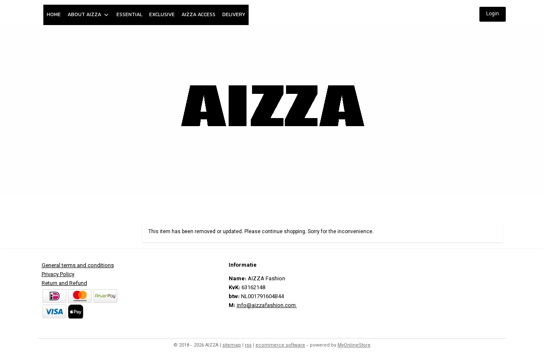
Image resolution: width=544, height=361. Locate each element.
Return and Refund (64, 283)
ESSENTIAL (129, 14)
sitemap (231, 345)
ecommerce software (280, 345)
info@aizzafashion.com (267, 306)
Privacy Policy (58, 275)
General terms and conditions (78, 266)
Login (492, 14)
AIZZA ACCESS (198, 14)
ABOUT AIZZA (89, 14)
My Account (483, 205)
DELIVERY (233, 14)
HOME (54, 14)
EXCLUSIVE (162, 14)
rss (248, 345)
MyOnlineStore (354, 345)
